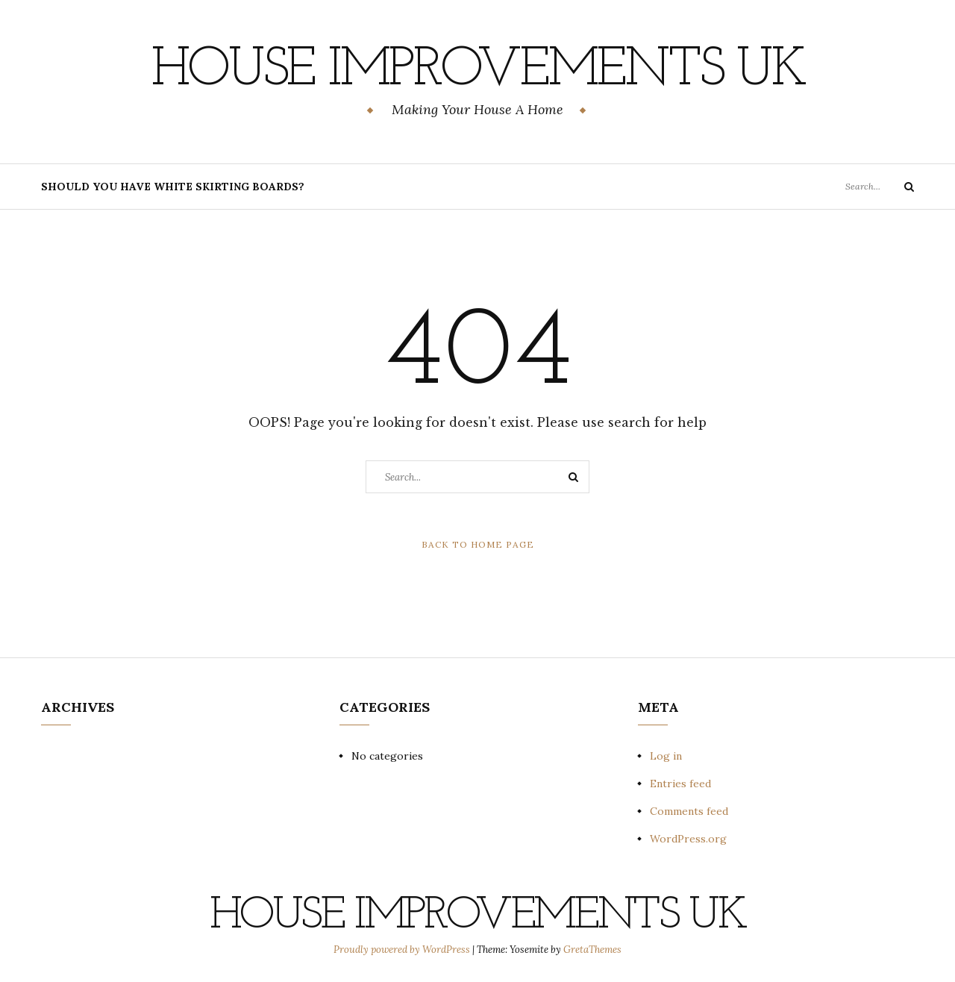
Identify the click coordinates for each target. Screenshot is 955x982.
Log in (666, 756)
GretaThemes (592, 949)
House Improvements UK (478, 71)
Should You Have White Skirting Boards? (172, 186)
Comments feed (689, 811)
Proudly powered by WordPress (403, 949)
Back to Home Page (478, 544)
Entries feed (680, 783)
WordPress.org (688, 838)
